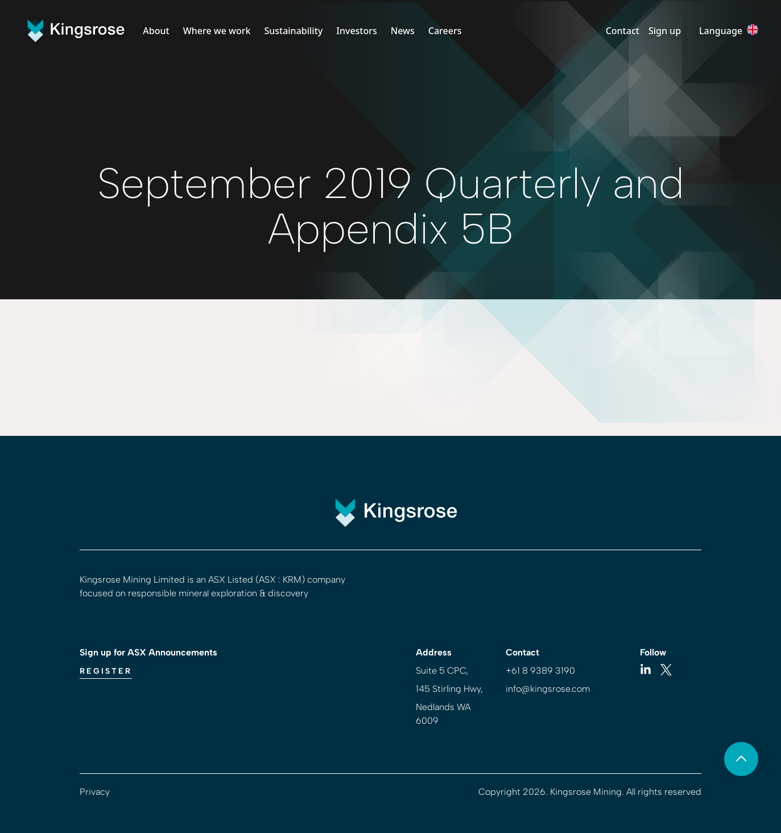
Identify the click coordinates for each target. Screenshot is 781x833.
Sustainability (293, 30)
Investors (356, 30)
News (403, 30)
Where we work (217, 30)
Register (106, 671)
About (156, 30)
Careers (445, 30)
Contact (622, 30)
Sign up (664, 30)
